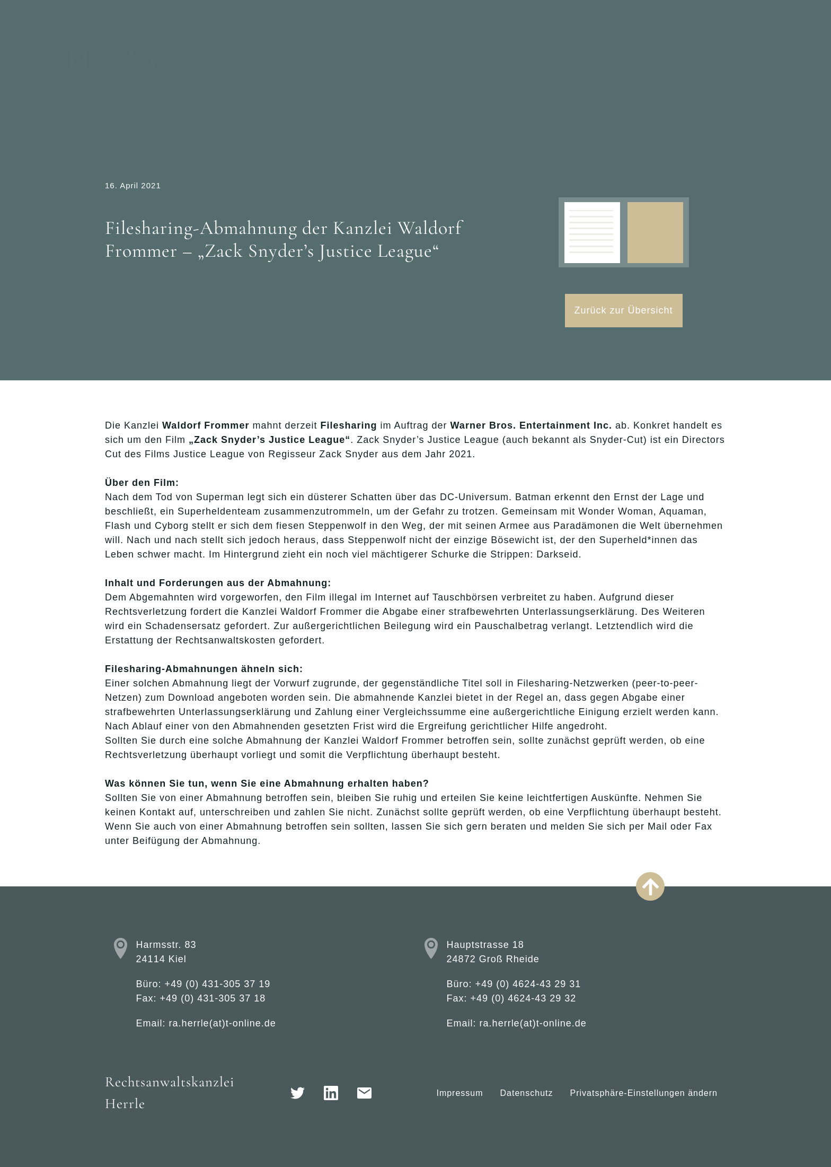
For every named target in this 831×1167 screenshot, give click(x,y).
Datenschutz (526, 1093)
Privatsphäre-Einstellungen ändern (644, 1093)
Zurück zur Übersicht (623, 310)
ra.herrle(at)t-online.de (222, 1023)
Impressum (459, 1093)
